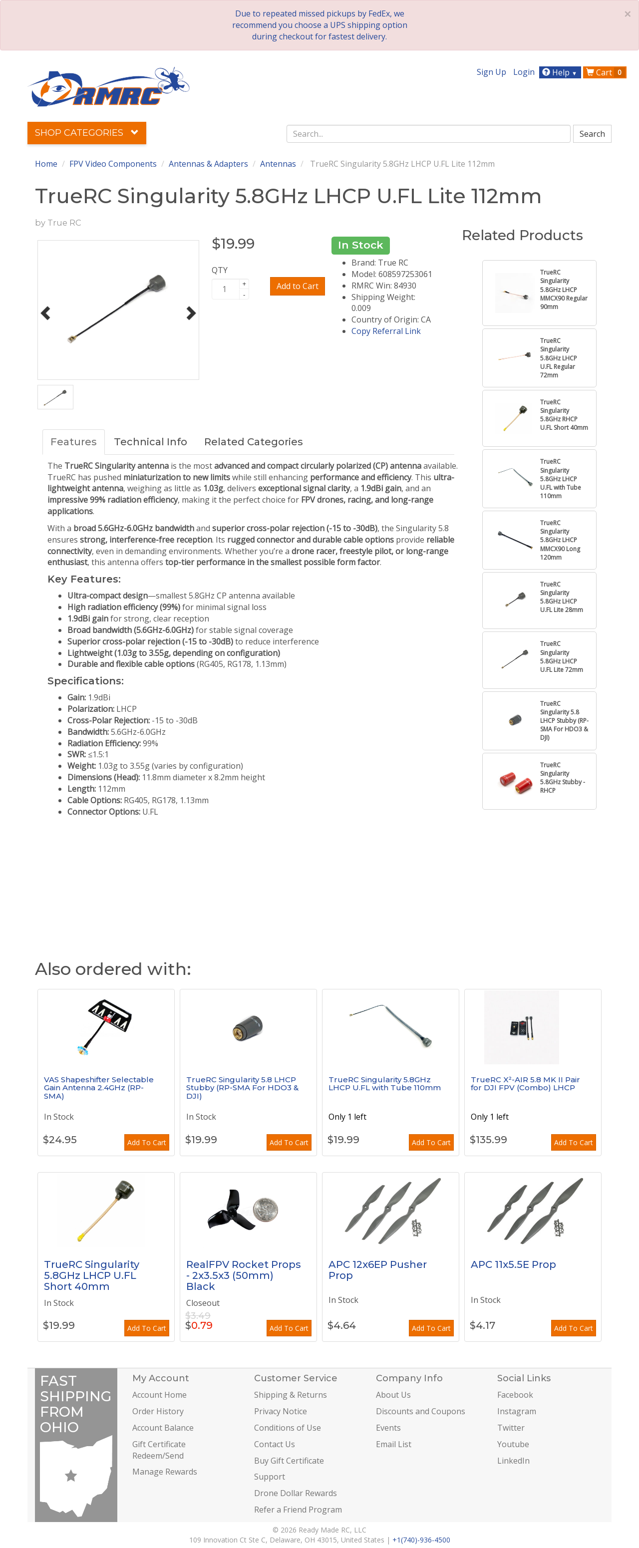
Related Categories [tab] (253, 442)
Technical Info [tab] (150, 442)
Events (388, 1427)
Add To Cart (146, 1142)
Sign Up (491, 71)
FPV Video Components (113, 163)
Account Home (159, 1394)
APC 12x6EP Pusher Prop (377, 1269)
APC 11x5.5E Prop (513, 1264)
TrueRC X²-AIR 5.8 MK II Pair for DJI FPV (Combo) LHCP (525, 1084)
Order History (158, 1411)
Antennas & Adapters (208, 163)
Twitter (511, 1427)
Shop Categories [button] (87, 132)
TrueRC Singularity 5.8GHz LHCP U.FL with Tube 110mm (384, 1084)
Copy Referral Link (386, 330)
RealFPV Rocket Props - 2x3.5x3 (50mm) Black (243, 1275)
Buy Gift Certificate (289, 1460)
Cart (605, 72)
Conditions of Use (287, 1427)
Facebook (515, 1394)
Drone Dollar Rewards (295, 1493)
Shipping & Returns (290, 1394)
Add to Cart (298, 286)
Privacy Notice (280, 1411)
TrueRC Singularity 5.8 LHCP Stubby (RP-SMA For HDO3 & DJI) (242, 1088)
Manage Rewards (164, 1471)
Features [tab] (73, 442)
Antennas (278, 163)
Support (269, 1476)
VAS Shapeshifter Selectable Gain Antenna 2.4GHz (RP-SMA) (99, 1088)
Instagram (516, 1411)
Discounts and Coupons (420, 1411)
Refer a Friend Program (298, 1509)
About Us (393, 1394)
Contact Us (274, 1444)
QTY (220, 270)
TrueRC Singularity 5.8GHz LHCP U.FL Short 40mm (91, 1275)
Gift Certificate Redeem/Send (159, 1450)
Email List (393, 1444)
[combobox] (429, 134)
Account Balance (163, 1427)
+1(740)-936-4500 (421, 1540)
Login (524, 71)
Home (46, 163)
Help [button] (561, 72)
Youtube (513, 1444)
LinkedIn (513, 1460)
